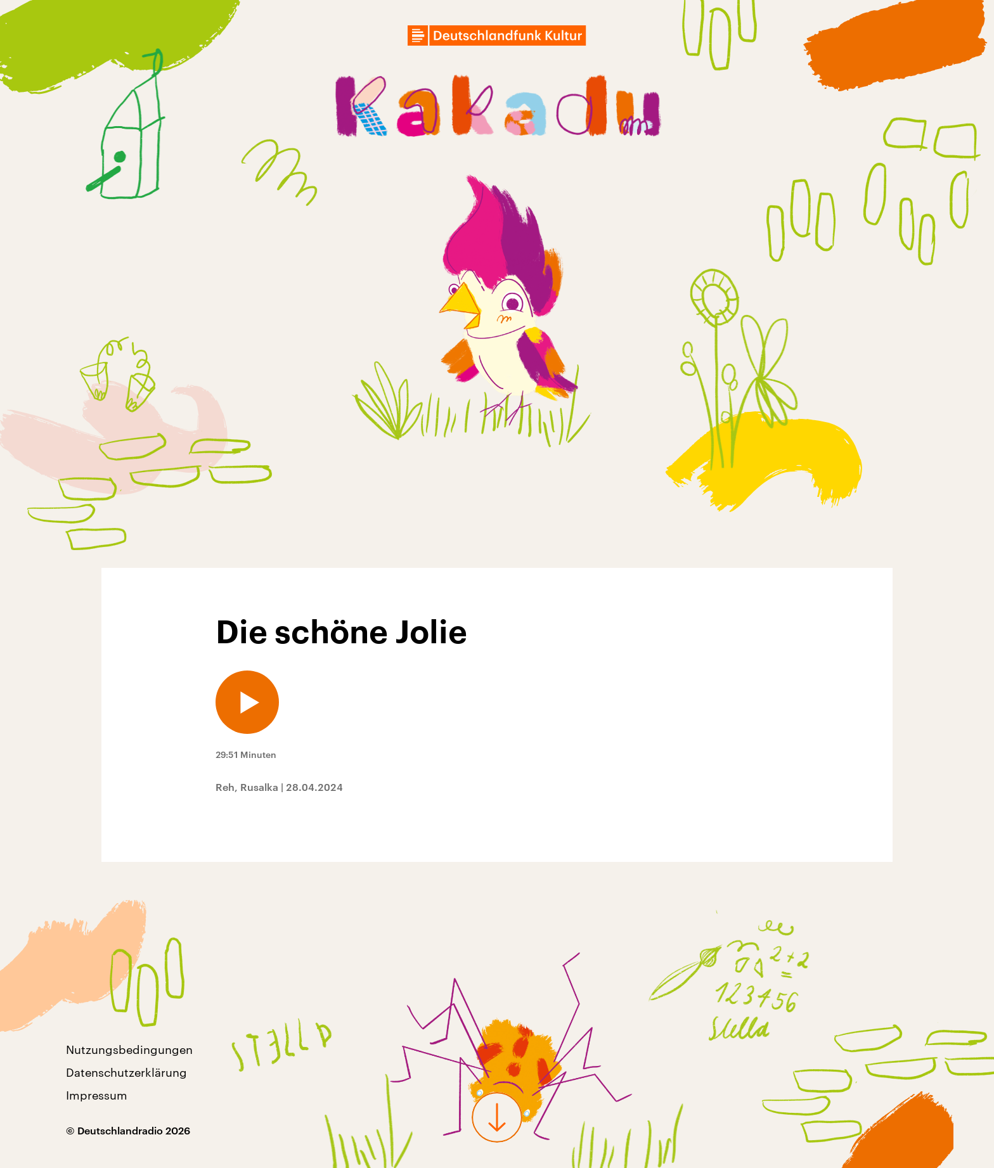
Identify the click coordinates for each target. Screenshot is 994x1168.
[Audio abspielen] (247, 702)
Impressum (96, 1095)
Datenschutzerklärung (126, 1072)
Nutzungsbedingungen (129, 1049)
